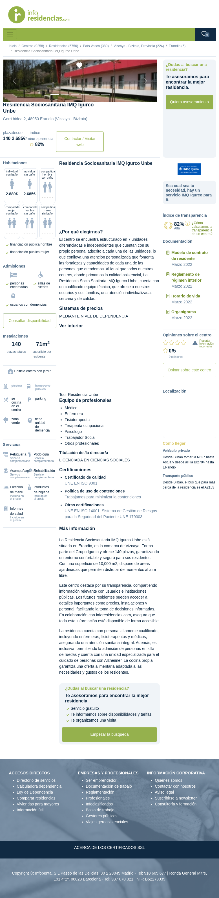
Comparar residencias (36, 798)
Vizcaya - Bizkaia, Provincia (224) (139, 46)
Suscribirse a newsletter (176, 798)
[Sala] (85, 94)
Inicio (13, 46)
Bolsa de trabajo (100, 810)
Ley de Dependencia (35, 792)
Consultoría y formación (176, 804)
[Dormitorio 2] (75, 94)
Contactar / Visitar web (80, 141)
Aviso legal (164, 792)
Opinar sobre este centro (189, 370)
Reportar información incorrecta (207, 343)
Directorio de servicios (36, 780)
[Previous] (14, 81)
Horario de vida (185, 296)
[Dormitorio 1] (65, 94)
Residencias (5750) (63, 46)
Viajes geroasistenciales (107, 822)
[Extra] (105, 94)
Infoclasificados (99, 804)
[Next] (145, 81)
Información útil (30, 810)
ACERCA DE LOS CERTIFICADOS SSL (109, 847)
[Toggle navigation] (10, 34)
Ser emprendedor (101, 780)
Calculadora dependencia (39, 786)
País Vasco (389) (96, 46)
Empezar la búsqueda (109, 734)
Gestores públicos (102, 816)
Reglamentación (100, 792)
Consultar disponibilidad (30, 320)
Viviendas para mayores (38, 804)
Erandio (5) (177, 46)
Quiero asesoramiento (189, 102)
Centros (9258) (32, 46)
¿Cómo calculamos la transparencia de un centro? (202, 228)
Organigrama (183, 312)
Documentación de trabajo (109, 786)
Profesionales (98, 798)
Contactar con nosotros (175, 786)
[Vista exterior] (54, 94)
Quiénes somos (168, 780)
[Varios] (95, 94)
